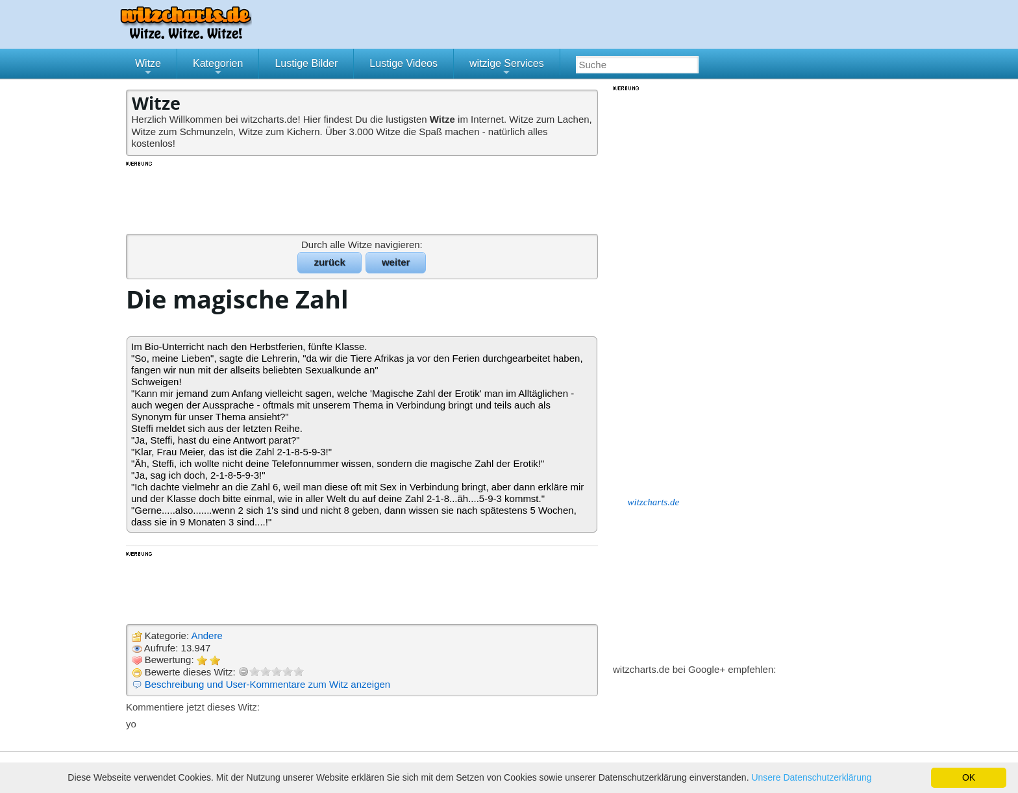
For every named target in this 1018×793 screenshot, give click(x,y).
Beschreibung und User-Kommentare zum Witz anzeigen (268, 684)
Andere (206, 635)
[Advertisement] (363, 197)
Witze (148, 68)
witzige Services (506, 68)
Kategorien (218, 68)
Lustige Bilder (306, 63)
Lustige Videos (403, 63)
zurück (329, 262)
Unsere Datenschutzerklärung (811, 777)
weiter (396, 262)
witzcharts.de (654, 502)
